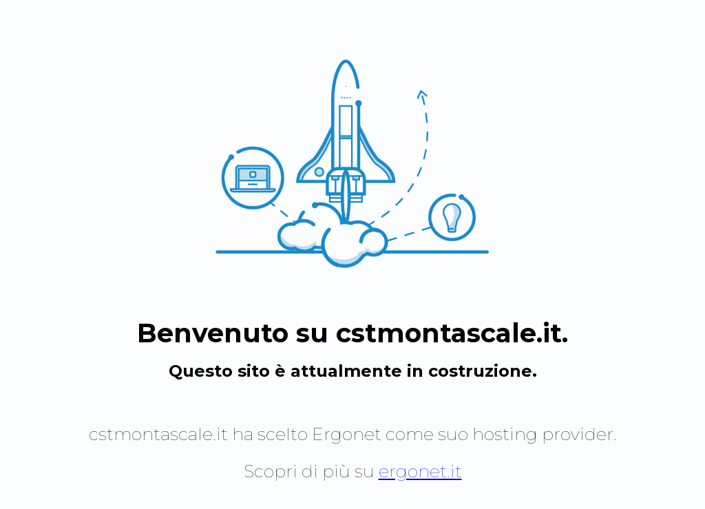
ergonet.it (420, 471)
